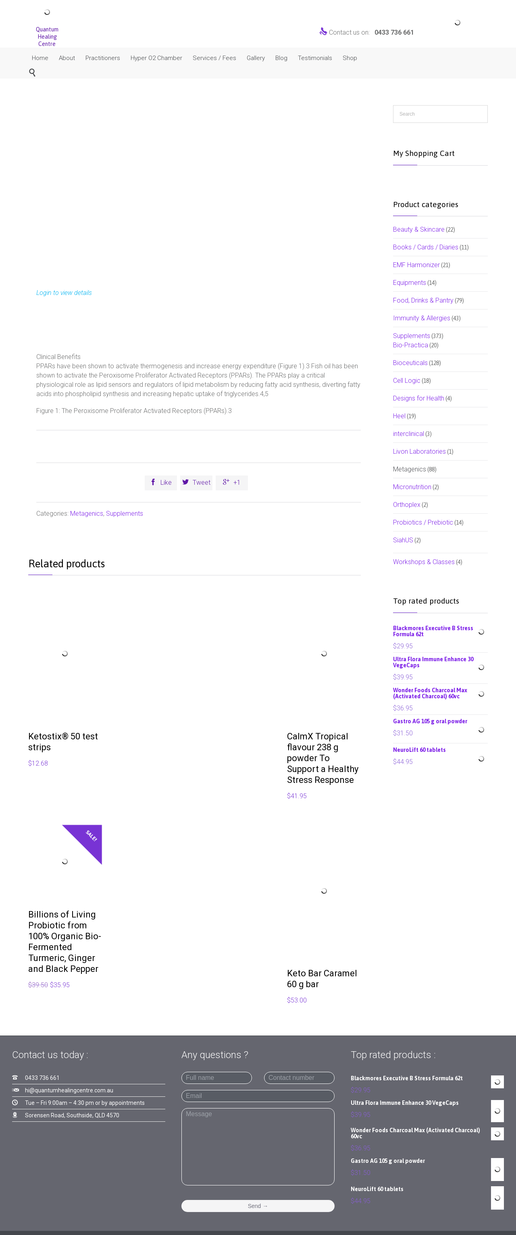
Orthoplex (406, 505)
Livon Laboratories (419, 451)
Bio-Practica (410, 345)
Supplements (124, 513)
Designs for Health (418, 398)
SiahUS (403, 540)
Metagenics (86, 513)
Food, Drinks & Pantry (423, 300)
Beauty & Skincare (419, 229)
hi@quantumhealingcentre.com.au (69, 1090)
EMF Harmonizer (416, 265)
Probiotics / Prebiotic (423, 522)
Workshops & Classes (424, 562)
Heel (399, 416)
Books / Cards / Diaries (425, 247)
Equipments (409, 282)
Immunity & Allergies (421, 318)
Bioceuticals (410, 363)
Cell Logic (406, 380)
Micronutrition (412, 487)
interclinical (408, 434)
